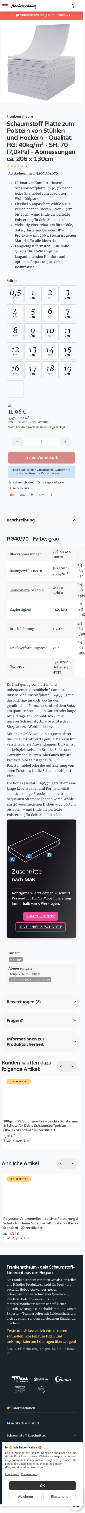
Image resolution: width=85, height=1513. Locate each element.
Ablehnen (25, 1496)
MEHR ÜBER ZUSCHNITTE (40, 927)
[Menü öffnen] (78, 5)
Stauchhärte (20, 590)
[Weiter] (71, 1066)
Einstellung (59, 1496)
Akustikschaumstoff (23, 1423)
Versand (42, 422)
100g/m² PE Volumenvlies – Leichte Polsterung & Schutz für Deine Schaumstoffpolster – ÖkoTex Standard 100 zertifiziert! (40, 1126)
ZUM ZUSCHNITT (40, 916)
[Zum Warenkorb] (71, 5)
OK (42, 1486)
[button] (40, 166)
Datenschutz (29, 1474)
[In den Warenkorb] (41, 457)
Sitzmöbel (32, 193)
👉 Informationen (21, 1408)
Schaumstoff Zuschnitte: (26, 1435)
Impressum (12, 1474)
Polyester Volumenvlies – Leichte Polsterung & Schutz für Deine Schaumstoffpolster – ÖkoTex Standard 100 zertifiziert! (41, 1223)
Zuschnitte (27, 871)
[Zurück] (61, 1066)
